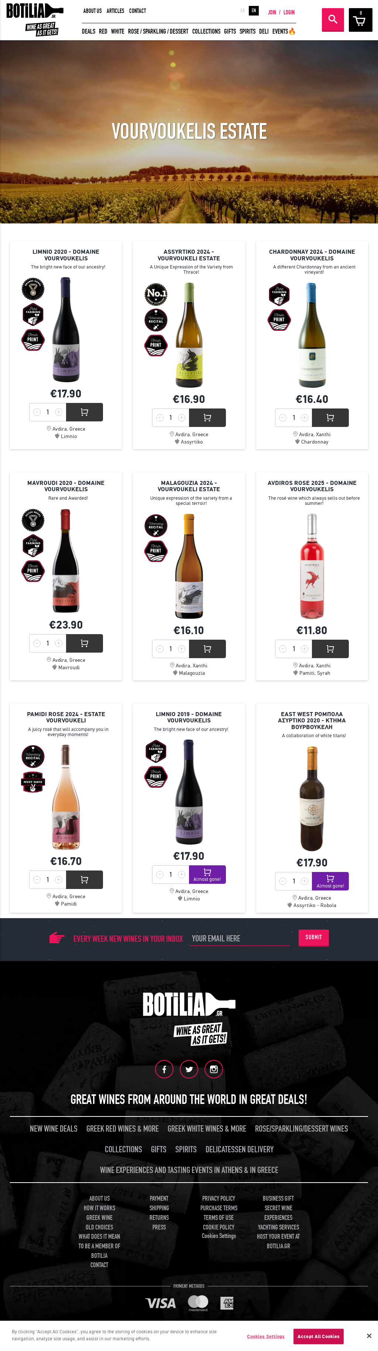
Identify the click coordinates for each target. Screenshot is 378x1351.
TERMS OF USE (219, 1218)
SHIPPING (159, 1208)
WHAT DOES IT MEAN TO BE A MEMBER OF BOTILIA (99, 1246)
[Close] (369, 1336)
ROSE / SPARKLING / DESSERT (158, 31)
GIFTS (230, 31)
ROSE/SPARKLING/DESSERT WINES (301, 1129)
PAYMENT (159, 1199)
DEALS (88, 31)
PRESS (159, 1227)
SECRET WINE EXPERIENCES (278, 1213)
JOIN (272, 12)
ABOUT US (92, 11)
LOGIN (289, 12)
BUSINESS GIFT (278, 1199)
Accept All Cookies (319, 1336)
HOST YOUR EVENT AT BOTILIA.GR (278, 1241)
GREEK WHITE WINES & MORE (207, 1129)
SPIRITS (247, 31)
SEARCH (333, 19)
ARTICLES (115, 11)
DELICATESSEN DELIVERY (240, 1150)
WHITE (117, 31)
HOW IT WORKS (99, 1208)
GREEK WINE (99, 1218)
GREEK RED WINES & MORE (122, 1129)
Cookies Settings (219, 1236)
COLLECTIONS (206, 31)
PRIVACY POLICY (218, 1199)
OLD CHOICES (99, 1227)
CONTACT (137, 11)
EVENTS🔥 (284, 31)
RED (103, 31)
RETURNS (159, 1218)
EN (254, 11)
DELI (264, 31)
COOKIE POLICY (218, 1227)
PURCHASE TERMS (218, 1208)
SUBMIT (314, 937)
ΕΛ (243, 11)
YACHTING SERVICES (278, 1227)
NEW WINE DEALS (54, 1129)
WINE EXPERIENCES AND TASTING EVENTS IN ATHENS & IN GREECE (189, 1170)
